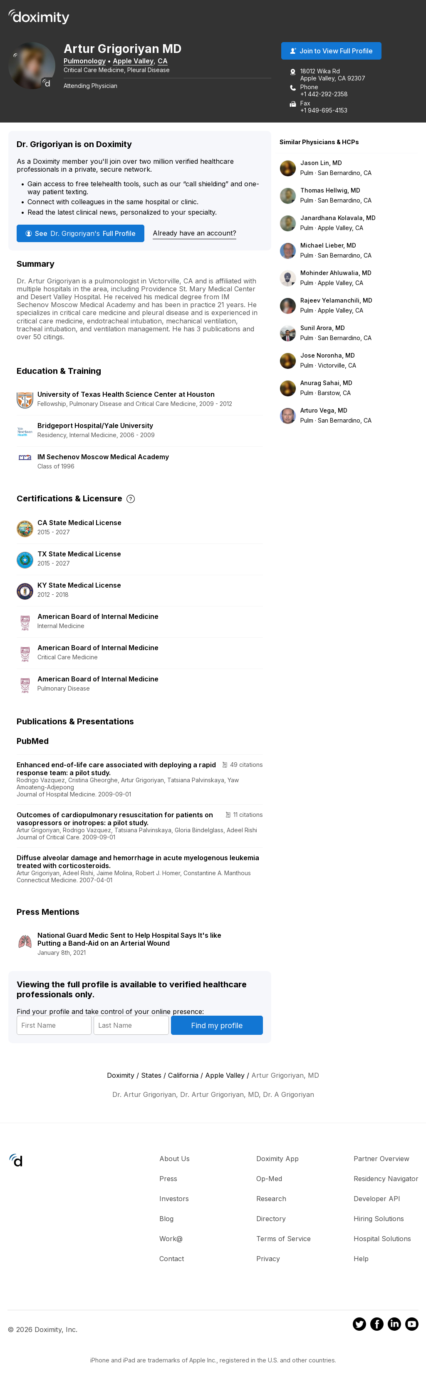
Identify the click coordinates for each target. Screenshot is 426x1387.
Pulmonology (88, 61)
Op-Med (269, 1179)
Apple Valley (136, 61)
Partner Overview (381, 1159)
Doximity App (277, 1159)
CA (166, 61)
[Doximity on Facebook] (377, 1325)
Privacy (268, 1259)
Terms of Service (283, 1239)
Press (168, 1179)
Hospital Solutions (382, 1239)
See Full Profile (80, 234)
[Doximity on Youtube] (412, 1325)
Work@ (171, 1239)
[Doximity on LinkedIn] (394, 1325)
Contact (171, 1259)
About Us (174, 1159)
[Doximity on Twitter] (359, 1325)
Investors (174, 1199)
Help (361, 1259)
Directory (271, 1219)
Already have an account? (194, 233)
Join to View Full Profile (331, 51)
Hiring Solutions (379, 1219)
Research (271, 1199)
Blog (166, 1219)
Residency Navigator (386, 1179)
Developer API (377, 1199)
